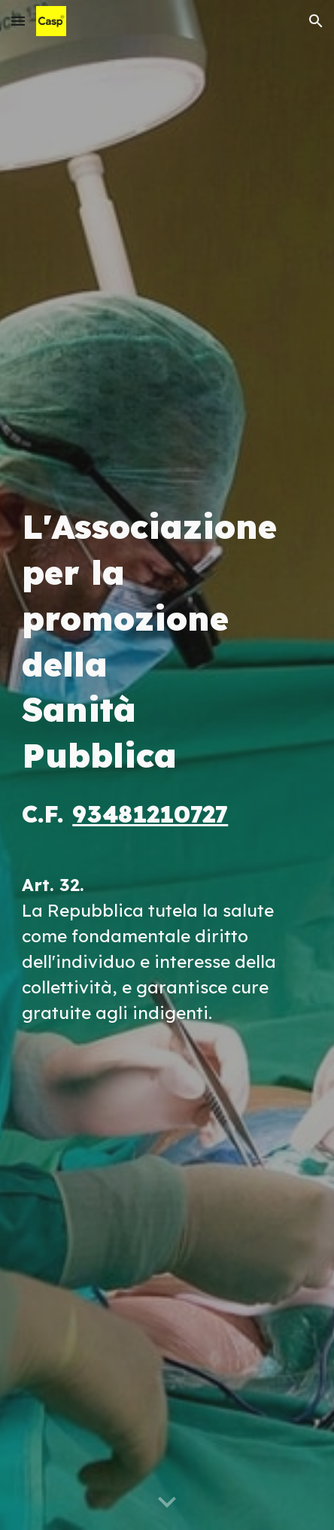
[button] (18, 20)
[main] (166, 764)
